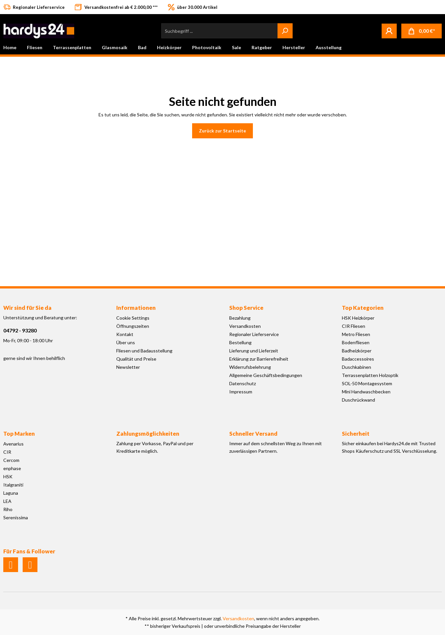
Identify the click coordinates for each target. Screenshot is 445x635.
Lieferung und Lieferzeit (253, 350)
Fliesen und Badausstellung (144, 350)
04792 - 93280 (20, 330)
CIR (7, 452)
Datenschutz (242, 383)
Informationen (136, 307)
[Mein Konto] (389, 31)
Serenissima (15, 517)
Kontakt (124, 334)
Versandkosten (245, 326)
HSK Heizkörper (358, 318)
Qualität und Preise (136, 359)
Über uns (125, 342)
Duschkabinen (356, 367)
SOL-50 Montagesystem (367, 383)
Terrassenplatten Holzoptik (370, 375)
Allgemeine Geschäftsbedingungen (265, 375)
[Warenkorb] (421, 31)
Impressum (240, 391)
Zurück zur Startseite (222, 130)
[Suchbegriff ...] (219, 30)
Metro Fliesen (356, 334)
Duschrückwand (358, 400)
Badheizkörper (356, 350)
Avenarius (13, 443)
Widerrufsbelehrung (250, 367)
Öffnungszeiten (132, 326)
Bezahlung (240, 318)
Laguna (10, 493)
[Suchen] (285, 30)
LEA (7, 501)
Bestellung (240, 342)
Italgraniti (13, 484)
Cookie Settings (132, 318)
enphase (12, 468)
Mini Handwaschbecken (366, 391)
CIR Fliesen (353, 326)
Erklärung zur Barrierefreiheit (258, 359)
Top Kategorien (363, 307)
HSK (7, 476)
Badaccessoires (358, 359)
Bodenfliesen (355, 342)
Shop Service (246, 307)
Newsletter (128, 367)
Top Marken (19, 433)
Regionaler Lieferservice (254, 334)
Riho (7, 509)
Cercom (11, 460)
